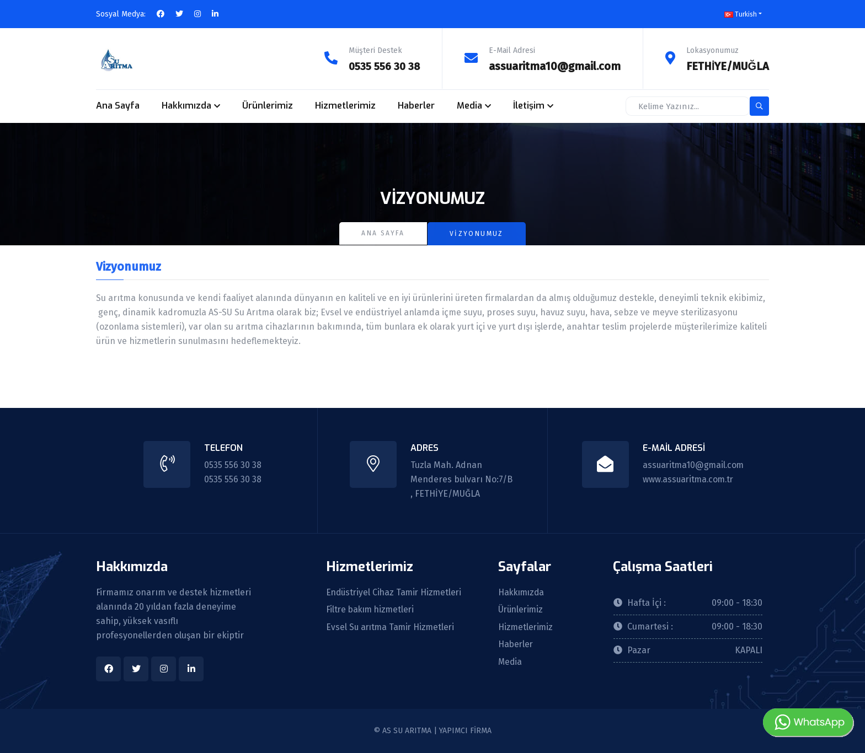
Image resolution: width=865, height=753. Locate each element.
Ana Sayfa (118, 105)
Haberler (416, 105)
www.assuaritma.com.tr (688, 479)
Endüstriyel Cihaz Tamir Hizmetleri (396, 592)
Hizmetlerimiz (345, 105)
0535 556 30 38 (383, 66)
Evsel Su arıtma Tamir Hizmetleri (392, 627)
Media (469, 105)
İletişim (528, 105)
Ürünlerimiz (267, 105)
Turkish (740, 14)
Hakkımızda (186, 105)
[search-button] (759, 106)
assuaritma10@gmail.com (555, 66)
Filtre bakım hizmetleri (372, 609)
